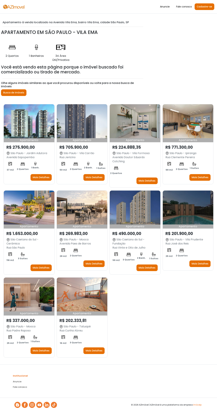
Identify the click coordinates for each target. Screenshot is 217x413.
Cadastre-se (204, 6)
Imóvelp (197, 404)
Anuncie (165, 6)
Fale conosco (184, 6)
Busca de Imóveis (13, 92)
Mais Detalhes (41, 177)
